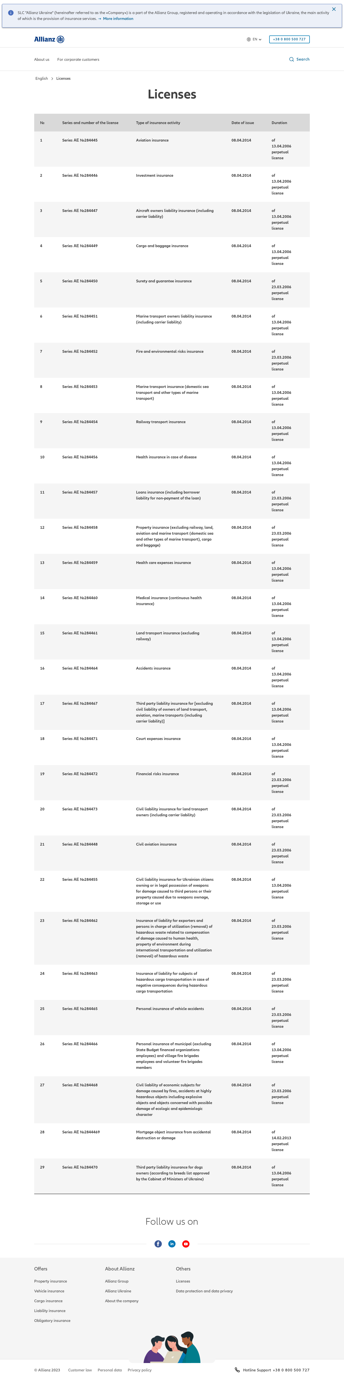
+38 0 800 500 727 (291, 1370)
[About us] (41, 60)
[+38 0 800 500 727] (289, 39)
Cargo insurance (48, 1301)
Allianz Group (116, 1281)
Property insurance (50, 1281)
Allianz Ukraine (118, 1291)
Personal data (110, 1370)
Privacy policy (140, 1370)
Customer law (80, 1370)
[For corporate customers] (78, 60)
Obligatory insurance (52, 1320)
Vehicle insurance (49, 1291)
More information (115, 18)
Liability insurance (49, 1310)
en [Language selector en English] (255, 39)
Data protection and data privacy (204, 1291)
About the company (122, 1301)
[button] (334, 9)
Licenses (183, 1281)
